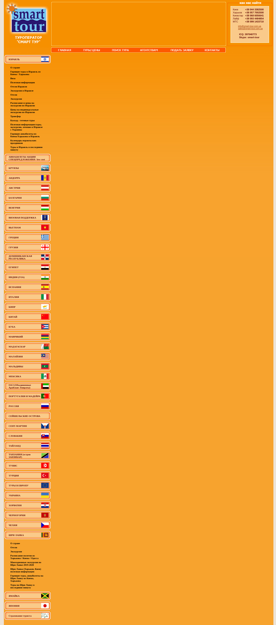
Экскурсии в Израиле (21, 90)
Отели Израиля (18, 86)
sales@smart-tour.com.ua (250, 28)
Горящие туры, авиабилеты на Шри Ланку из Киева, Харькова (26, 578)
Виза (13, 78)
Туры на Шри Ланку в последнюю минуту (22, 586)
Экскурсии (16, 98)
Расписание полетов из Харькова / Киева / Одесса (24, 556)
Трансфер (15, 116)
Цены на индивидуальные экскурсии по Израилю (24, 110)
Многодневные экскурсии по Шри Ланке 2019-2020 (25, 563)
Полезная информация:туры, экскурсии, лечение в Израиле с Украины (26, 127)
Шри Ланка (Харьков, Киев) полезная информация (25, 570)
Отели (13, 94)
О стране (15, 67)
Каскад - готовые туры (22, 120)
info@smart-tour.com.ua (249, 26)
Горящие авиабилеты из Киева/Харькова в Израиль (25, 135)
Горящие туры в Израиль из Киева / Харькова (25, 72)
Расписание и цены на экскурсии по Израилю (22, 104)
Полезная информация (22, 82)
